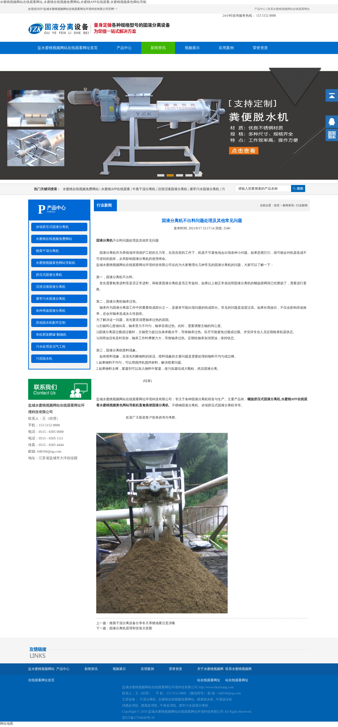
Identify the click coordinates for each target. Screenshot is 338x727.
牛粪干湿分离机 (145, 189)
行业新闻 (301, 205)
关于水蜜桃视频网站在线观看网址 (66, 60)
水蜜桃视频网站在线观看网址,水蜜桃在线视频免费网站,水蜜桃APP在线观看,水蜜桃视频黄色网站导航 (73, 2)
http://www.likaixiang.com (216, 687)
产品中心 (260, 9)
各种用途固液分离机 (50, 310)
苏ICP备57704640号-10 (138, 717)
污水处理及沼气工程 (50, 346)
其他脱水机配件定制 (50, 322)
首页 (277, 205)
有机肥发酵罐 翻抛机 (51, 334)
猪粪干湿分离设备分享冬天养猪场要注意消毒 (142, 623)
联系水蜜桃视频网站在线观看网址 (289, 9)
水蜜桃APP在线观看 (117, 189)
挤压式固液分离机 (49, 275)
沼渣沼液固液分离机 (174, 189)
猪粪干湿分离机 (47, 251)
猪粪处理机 (149, 705)
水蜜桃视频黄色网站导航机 (55, 263)
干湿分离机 (147, 699)
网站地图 (6, 723)
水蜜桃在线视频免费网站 (82, 189)
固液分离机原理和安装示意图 (130, 628)
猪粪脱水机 (205, 699)
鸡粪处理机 (130, 705)
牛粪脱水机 (224, 699)
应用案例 (226, 48)
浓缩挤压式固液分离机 (52, 227)
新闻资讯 (158, 48)
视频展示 (192, 48)
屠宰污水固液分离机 (206, 189)
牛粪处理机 (168, 705)
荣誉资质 (260, 48)
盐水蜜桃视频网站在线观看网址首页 (68, 48)
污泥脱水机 (44, 358)
